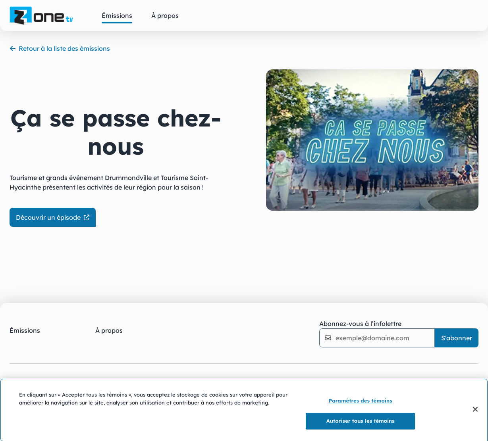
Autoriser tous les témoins (360, 423)
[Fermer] (475, 411)
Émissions (25, 330)
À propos (109, 330)
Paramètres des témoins (360, 403)
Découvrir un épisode (52, 217)
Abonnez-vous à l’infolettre (360, 324)
